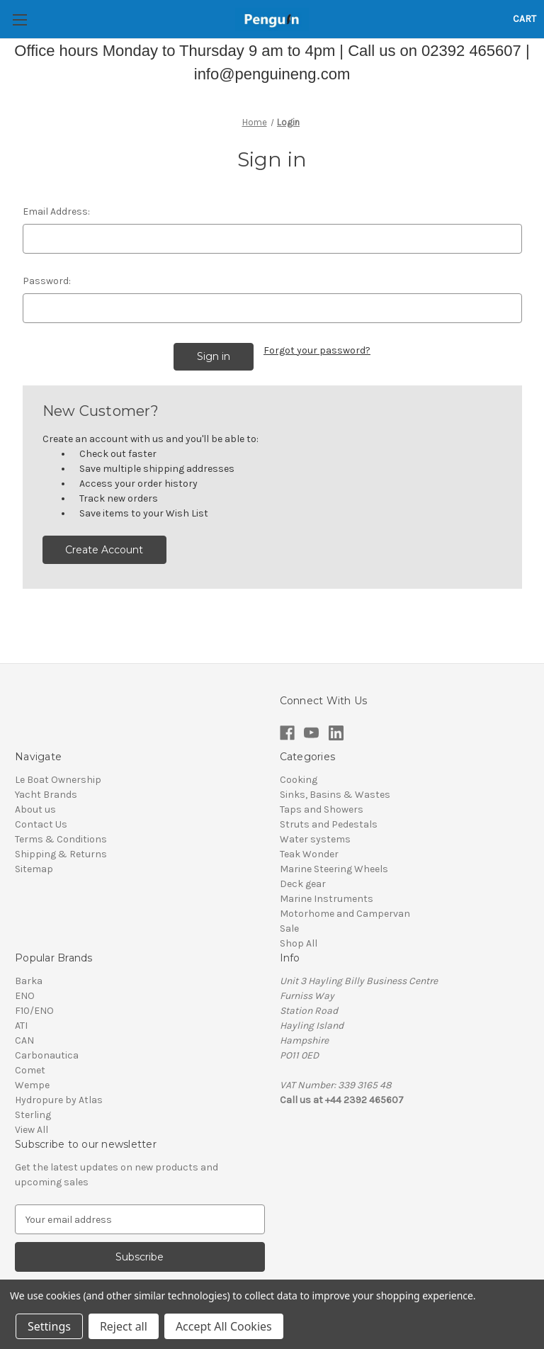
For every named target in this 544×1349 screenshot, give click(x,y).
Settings (49, 1326)
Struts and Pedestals (329, 824)
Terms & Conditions (61, 839)
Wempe (32, 1085)
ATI (21, 1026)
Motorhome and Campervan (345, 914)
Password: (47, 281)
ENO (25, 996)
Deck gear (303, 884)
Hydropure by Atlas (59, 1100)
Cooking (298, 780)
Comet (30, 1070)
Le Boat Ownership (58, 780)
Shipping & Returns (61, 854)
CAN (24, 1040)
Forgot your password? (317, 350)
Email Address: (56, 211)
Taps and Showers (321, 809)
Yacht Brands (46, 795)
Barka (28, 981)
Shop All (298, 943)
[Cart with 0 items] (524, 18)
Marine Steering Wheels (334, 869)
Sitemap (34, 869)
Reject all (123, 1326)
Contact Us (41, 824)
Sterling (33, 1115)
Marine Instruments (326, 899)
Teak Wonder (309, 854)
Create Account (104, 549)
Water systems (315, 839)
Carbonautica (47, 1055)
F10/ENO (34, 1011)
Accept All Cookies (224, 1326)
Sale (289, 928)
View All (31, 1130)
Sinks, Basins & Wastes (335, 795)
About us (35, 809)
